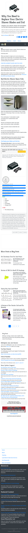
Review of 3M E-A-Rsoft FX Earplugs (9, 370)
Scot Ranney (5, 35)
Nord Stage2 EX (14, 413)
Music (3, 452)
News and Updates (6, 462)
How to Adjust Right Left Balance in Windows (11, 381)
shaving (24, 232)
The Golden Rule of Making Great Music (10, 385)
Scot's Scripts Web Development (8, 475)
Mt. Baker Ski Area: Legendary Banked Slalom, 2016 (12, 395)
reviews (20, 232)
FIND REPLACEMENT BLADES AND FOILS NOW (11, 63)
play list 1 (17, 362)
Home (3, 450)
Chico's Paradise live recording (8, 360)
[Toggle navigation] (25, 44)
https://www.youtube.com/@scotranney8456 (11, 354)
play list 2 (21, 362)
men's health (15, 232)
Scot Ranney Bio (5, 460)
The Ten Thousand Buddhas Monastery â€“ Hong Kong (13, 512)
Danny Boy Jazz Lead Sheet (7, 374)
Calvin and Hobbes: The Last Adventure (10, 391)
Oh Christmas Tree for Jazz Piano (8, 367)
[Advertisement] (14, 434)
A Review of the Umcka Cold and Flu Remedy (11, 378)
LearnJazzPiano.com (5, 468)
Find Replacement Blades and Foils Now (10, 141)
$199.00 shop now (21, 151)
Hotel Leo (8, 346)
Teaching (4, 455)
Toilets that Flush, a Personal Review (9, 397)
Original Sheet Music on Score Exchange (10, 483)
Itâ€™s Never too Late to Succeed (8, 388)
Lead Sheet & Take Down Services (9, 457)
